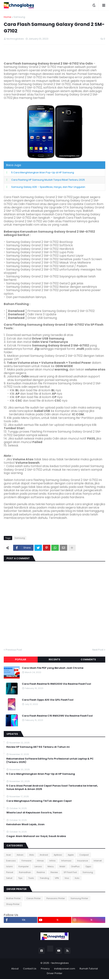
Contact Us (29, 968)
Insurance (82, 860)
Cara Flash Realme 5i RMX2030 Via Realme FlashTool (56, 684)
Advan (20, 854)
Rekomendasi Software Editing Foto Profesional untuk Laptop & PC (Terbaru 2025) (50, 760)
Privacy (45, 968)
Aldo (31, 854)
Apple (71, 854)
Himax (40, 860)
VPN (57, 878)
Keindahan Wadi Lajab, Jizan (25, 824)
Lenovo (38, 866)
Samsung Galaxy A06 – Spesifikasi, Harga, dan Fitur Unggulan (48, 187)
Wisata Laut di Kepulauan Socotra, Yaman (34, 812)
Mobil (62, 866)
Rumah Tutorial (89, 968)
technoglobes (60, 963)
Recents (54, 659)
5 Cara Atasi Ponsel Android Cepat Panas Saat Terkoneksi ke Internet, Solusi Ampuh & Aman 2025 (52, 787)
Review (54, 872)
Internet (98, 860)
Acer (8, 854)
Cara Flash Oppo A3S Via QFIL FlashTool (47, 700)
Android (44, 854)
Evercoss (11, 860)
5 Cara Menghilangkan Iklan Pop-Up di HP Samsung (42, 172)
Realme (41, 872)
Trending (44, 878)
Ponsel (9, 872)
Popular (20, 659)
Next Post (97, 649)
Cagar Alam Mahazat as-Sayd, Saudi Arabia (36, 836)
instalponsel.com (64, 968)
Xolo (77, 878)
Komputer (24, 866)
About (15, 968)
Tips (20, 878)
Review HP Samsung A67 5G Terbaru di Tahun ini (38, 747)
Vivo (67, 878)
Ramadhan (25, 872)
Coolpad (84, 854)
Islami (9, 866)
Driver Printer (54, 973)
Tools (31, 878)
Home (7, 17)
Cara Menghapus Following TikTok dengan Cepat (39, 801)
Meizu (51, 866)
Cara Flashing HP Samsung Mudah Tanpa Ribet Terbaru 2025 (48, 180)
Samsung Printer (79, 898)
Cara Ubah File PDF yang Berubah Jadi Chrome (52, 668)
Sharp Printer (12, 904)
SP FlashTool (70, 872)
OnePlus (75, 866)
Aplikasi (58, 854)
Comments (88, 659)
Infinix (52, 860)
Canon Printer (33, 898)
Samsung (19, 17)
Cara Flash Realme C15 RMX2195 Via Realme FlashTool (57, 716)
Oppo (88, 866)
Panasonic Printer (55, 898)
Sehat (9, 878)
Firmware (26, 860)
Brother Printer (13, 898)
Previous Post (14, 649)
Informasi (66, 860)
